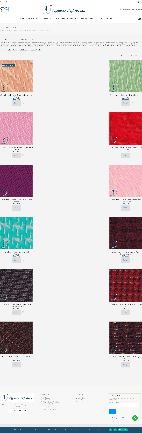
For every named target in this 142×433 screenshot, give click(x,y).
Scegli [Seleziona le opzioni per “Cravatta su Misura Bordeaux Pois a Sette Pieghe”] (125, 260)
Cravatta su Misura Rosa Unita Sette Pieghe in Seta (126, 200)
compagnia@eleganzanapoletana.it (130, 9)
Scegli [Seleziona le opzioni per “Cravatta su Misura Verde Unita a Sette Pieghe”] (125, 103)
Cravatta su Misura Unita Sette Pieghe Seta (126, 305)
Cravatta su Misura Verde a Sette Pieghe (16, 253)
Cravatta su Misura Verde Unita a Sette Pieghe (125, 96)
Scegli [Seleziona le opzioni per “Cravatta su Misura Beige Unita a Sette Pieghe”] (16, 103)
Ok (110, 430)
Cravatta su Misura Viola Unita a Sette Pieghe (16, 200)
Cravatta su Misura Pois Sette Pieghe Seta (125, 357)
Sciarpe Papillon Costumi (49, 401)
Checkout (81, 401)
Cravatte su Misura (47, 400)
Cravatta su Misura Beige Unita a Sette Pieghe (16, 96)
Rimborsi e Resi (46, 407)
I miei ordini (82, 397)
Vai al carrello (82, 400)
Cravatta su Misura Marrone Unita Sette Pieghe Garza (16, 305)
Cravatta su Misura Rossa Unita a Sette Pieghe (126, 148)
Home (2, 30)
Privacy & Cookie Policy (49, 409)
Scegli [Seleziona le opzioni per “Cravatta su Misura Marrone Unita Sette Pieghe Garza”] (16, 312)
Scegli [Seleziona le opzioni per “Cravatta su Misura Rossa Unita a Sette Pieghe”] (125, 155)
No (115, 430)
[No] (140, 430)
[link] (46, 22)
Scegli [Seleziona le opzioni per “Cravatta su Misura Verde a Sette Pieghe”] (16, 260)
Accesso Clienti (5, 2)
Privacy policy (123, 430)
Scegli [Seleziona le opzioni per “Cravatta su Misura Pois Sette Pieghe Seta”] (125, 364)
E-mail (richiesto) (124, 404)
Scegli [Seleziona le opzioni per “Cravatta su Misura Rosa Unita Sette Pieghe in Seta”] (125, 208)
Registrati (81, 398)
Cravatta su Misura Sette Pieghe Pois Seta (16, 357)
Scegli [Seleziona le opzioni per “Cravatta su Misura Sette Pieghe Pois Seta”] (16, 364)
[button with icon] (10, 410)
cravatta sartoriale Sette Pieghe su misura (43, 42)
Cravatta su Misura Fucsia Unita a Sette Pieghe (16, 148)
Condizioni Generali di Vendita (51, 402)
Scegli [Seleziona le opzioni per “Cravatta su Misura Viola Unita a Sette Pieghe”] (16, 208)
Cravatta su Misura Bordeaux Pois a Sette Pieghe (125, 253)
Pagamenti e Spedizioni (48, 404)
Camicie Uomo (45, 398)
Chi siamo (44, 397)
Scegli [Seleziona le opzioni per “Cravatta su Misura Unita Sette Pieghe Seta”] (125, 312)
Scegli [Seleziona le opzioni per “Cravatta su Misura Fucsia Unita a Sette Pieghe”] (16, 155)
